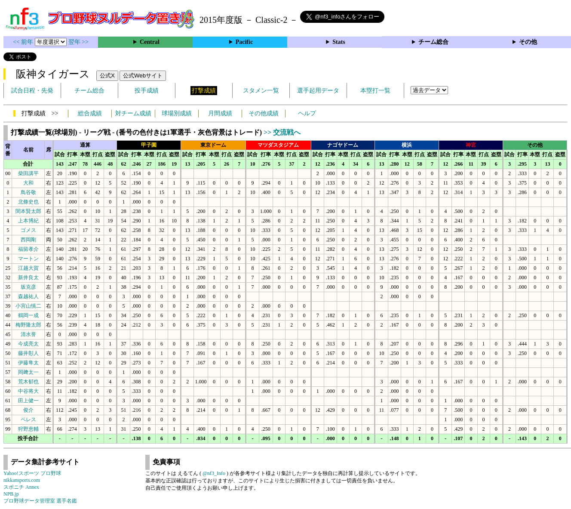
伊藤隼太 (28, 363)
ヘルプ (307, 113)
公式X (107, 75)
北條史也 (28, 202)
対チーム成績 (133, 113)
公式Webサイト (143, 75)
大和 (28, 183)
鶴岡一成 (28, 315)
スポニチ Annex (21, 487)
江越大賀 (28, 268)
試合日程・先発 (32, 90)
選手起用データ (318, 90)
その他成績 (264, 113)
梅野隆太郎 (28, 325)
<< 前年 (24, 42)
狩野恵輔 (28, 429)
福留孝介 (28, 249)
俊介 (28, 410)
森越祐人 (28, 296)
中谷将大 (28, 391)
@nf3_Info (214, 473)
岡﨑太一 (28, 372)
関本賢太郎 (28, 211)
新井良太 (28, 278)
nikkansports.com (21, 480)
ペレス (28, 419)
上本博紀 (28, 221)
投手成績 (147, 90)
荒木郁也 (28, 382)
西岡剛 (28, 240)
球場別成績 (177, 113)
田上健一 (28, 401)
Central (150, 42)
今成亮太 (28, 344)
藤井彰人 (28, 353)
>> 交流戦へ (282, 132)
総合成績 (90, 113)
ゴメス (28, 230)
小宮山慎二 (28, 306)
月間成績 (220, 113)
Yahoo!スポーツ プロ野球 (32, 473)
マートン (28, 259)
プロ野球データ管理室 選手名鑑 (40, 501)
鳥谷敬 (28, 192)
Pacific (244, 42)
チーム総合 (433, 42)
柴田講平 (28, 173)
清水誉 (28, 334)
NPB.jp (11, 494)
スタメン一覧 (261, 90)
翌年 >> (78, 42)
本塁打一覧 (375, 90)
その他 (528, 42)
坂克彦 (28, 287)
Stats (338, 42)
